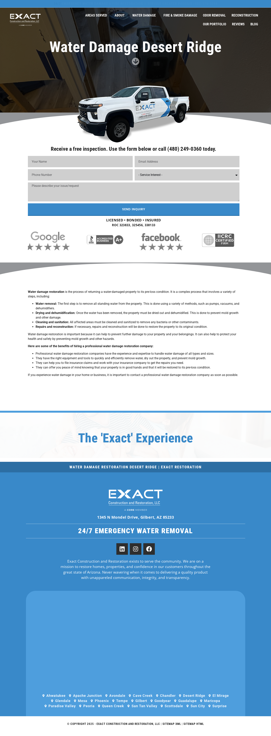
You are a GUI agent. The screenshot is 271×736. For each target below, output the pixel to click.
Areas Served (97, 15)
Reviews (238, 24)
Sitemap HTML (193, 728)
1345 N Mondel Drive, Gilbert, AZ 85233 (135, 521)
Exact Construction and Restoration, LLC (128, 728)
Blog (254, 24)
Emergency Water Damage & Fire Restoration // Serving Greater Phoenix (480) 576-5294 (136, 4)
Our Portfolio (214, 24)
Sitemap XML (172, 728)
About (121, 15)
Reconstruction (245, 15)
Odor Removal (214, 15)
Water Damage (145, 15)
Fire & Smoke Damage (180, 15)
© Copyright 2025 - (82, 728)
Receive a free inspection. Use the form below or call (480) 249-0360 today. (133, 151)
